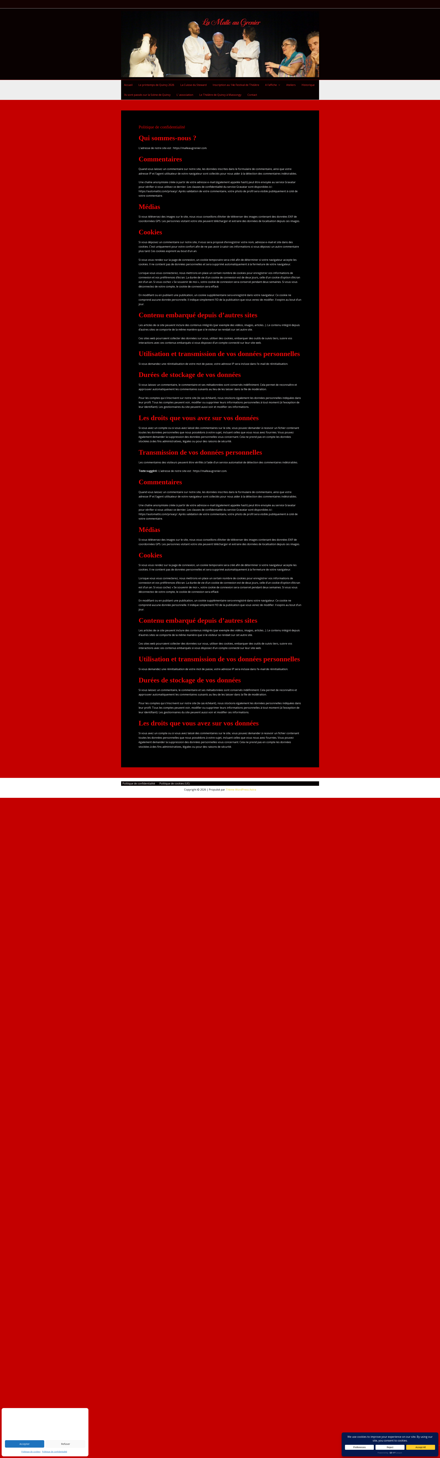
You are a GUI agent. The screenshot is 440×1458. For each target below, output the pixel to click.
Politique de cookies (30, 1451)
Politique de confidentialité (54, 1451)
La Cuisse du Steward (192, 85)
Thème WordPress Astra (241, 789)
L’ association (184, 95)
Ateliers (286, 85)
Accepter (24, 1443)
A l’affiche (269, 85)
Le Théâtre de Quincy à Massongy (218, 95)
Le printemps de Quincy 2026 (155, 85)
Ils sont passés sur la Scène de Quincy (147, 95)
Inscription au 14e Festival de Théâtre (233, 85)
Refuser (65, 1443)
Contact (249, 95)
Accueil (128, 85)
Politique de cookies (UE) (171, 783)
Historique (303, 85)
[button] (275, 85)
